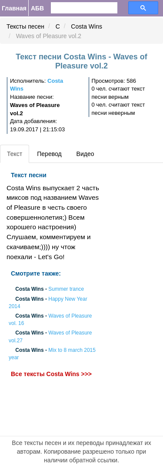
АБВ (37, 8)
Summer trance (66, 289)
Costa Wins (86, 26)
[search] (79, 8)
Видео (85, 153)
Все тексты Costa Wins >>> (51, 374)
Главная (14, 8)
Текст (14, 153)
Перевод (49, 153)
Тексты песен (25, 26)
